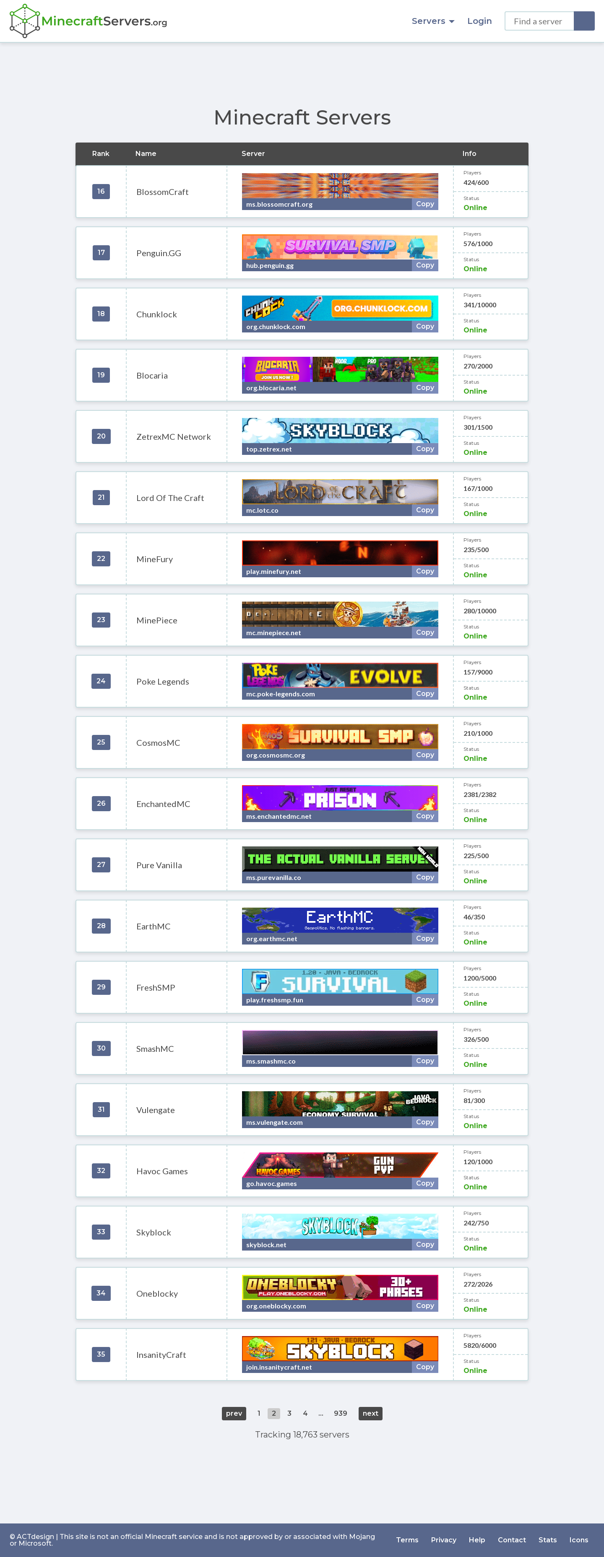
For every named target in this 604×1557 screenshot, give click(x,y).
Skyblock (153, 1232)
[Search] (584, 21)
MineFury (154, 559)
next (370, 1413)
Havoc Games (162, 1171)
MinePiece (156, 620)
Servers (433, 21)
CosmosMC (158, 742)
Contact (512, 1540)
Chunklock (156, 314)
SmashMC (155, 1048)
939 (340, 1413)
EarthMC (153, 926)
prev (234, 1413)
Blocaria (152, 375)
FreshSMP (155, 987)
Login (479, 21)
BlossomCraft (162, 192)
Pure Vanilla (159, 865)
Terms (407, 1540)
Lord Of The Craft (170, 498)
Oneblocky (157, 1293)
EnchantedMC (163, 804)
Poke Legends (162, 681)
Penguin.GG (158, 253)
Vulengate (155, 1110)
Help (477, 1540)
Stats (548, 1540)
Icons (579, 1540)
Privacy (443, 1540)
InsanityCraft (161, 1354)
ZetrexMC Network (173, 436)
